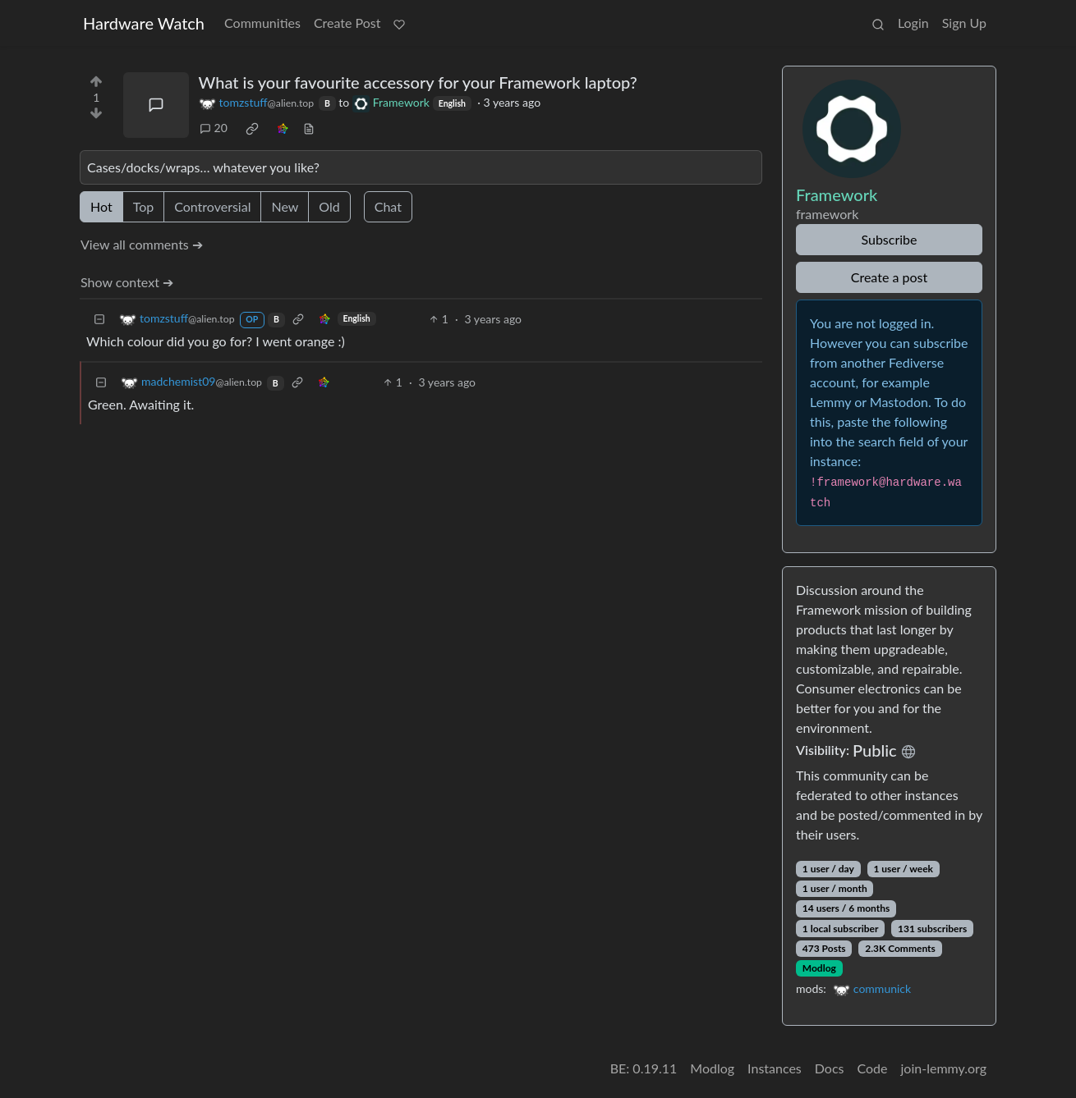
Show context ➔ (126, 282)
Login (913, 22)
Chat (388, 206)
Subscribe (889, 239)
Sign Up (964, 22)
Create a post (889, 277)
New (284, 206)
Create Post (347, 22)
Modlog (819, 968)
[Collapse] (99, 319)
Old (329, 206)
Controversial (212, 206)
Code (873, 1068)
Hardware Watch (144, 23)
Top (143, 206)
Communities (262, 22)
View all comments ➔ (141, 244)
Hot (101, 206)
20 (214, 128)
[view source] (309, 127)
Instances (774, 1068)
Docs (829, 1068)
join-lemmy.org (943, 1068)
